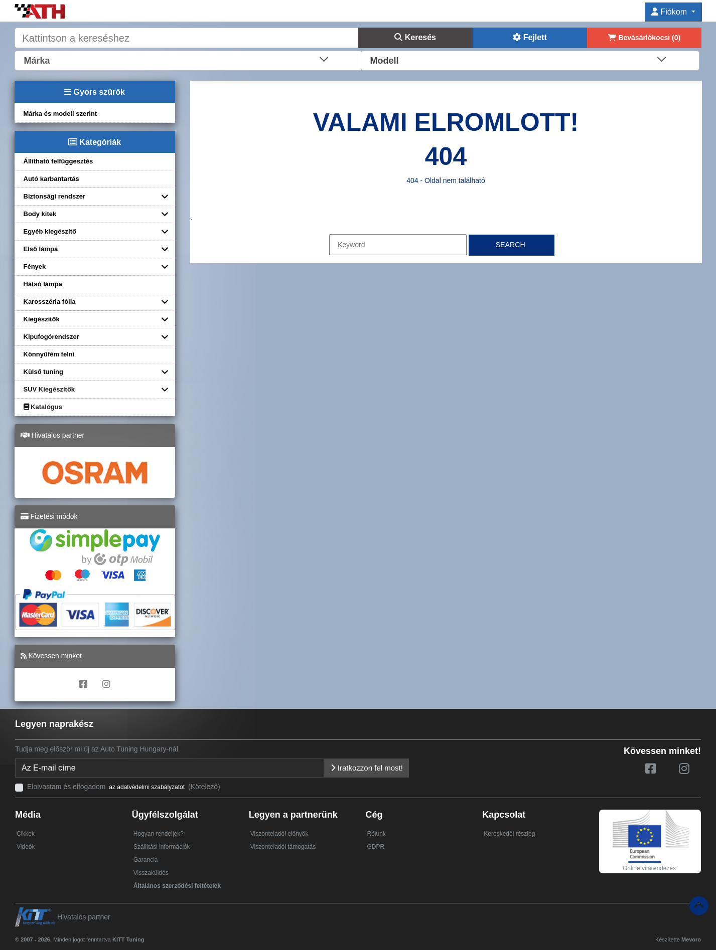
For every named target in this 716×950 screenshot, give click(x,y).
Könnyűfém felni (49, 354)
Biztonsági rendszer (55, 196)
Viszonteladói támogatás (283, 846)
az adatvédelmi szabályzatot (147, 787)
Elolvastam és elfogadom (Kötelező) (123, 787)
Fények (35, 266)
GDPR (375, 846)
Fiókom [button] (670, 12)
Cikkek (26, 833)
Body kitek (40, 214)
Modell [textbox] (384, 61)
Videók (26, 846)
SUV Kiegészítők (49, 389)
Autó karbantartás (51, 178)
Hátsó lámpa (43, 284)
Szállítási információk (161, 846)
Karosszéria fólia (50, 301)
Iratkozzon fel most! (366, 768)
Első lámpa (41, 249)
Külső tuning (43, 371)
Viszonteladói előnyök (279, 833)
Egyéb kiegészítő (50, 231)
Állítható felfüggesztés (58, 161)
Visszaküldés (151, 872)
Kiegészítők (42, 319)
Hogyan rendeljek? (158, 833)
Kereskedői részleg (509, 833)
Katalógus (43, 407)
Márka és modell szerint (60, 113)
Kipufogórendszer (51, 336)
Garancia (145, 859)
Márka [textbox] (37, 61)
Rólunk (376, 833)
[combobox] (188, 60)
